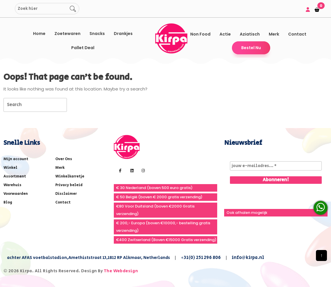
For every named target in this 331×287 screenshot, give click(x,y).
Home (39, 33)
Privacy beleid (69, 185)
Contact (297, 34)
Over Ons (63, 159)
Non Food (200, 34)
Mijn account (15, 159)
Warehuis (12, 185)
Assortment (14, 176)
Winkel (10, 168)
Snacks (97, 33)
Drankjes (123, 33)
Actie (225, 34)
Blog (7, 202)
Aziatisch (250, 34)
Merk (274, 34)
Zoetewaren (67, 33)
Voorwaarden (15, 194)
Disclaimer (66, 194)
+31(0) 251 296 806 (201, 257)
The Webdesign (121, 271)
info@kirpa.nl (248, 257)
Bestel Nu (251, 48)
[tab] (77, 104)
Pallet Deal (82, 48)
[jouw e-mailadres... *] (276, 166)
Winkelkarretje (69, 176)
